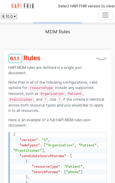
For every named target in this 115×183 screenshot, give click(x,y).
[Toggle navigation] (105, 15)
